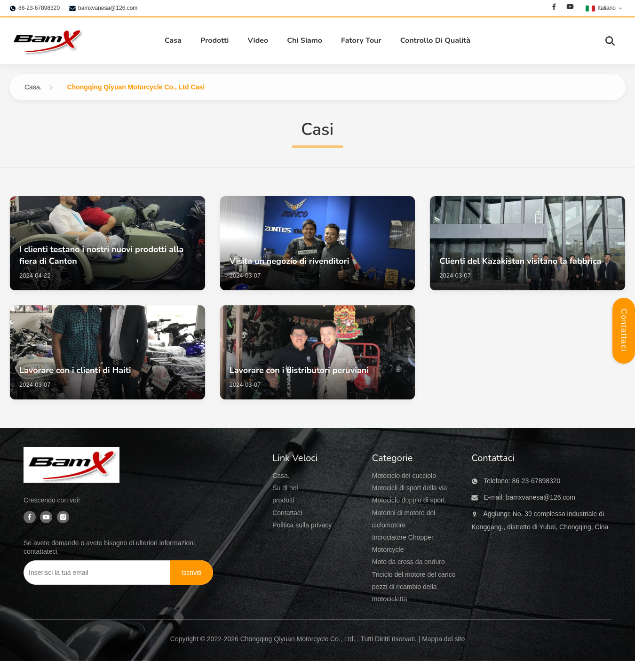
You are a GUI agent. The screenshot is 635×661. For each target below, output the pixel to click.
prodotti (283, 500)
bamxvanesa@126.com (107, 8)
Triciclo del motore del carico (414, 574)
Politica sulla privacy (302, 525)
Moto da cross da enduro (408, 561)
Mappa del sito (443, 639)
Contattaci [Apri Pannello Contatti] (624, 330)
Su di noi (285, 488)
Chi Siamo (304, 40)
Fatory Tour (361, 40)
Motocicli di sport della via (409, 488)
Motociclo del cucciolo (404, 475)
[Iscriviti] (192, 572)
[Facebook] (554, 8)
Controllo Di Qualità (435, 40)
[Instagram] (63, 518)
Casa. (33, 87)
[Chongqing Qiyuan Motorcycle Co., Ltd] (71, 466)
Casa (173, 40)
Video (257, 40)
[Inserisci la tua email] (90, 572)
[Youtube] (570, 8)
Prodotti (214, 40)
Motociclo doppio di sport (408, 500)
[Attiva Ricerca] (610, 40)
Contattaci (287, 513)
